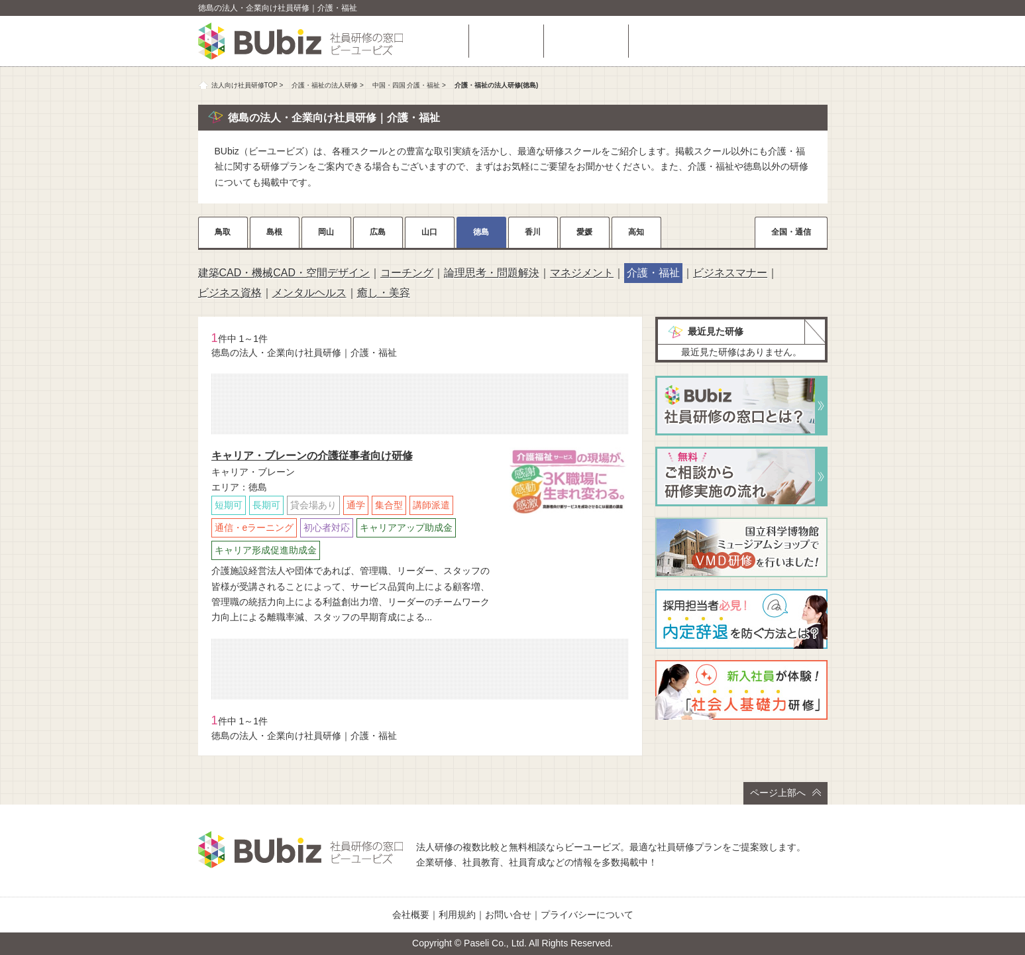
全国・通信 (791, 232)
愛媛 (584, 232)
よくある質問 (585, 41)
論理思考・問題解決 (491, 272)
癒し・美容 (383, 292)
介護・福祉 (653, 272)
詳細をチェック (569, 532)
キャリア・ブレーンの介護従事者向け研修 (312, 455)
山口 (429, 232)
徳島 (481, 232)
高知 (636, 232)
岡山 (326, 232)
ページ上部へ (785, 792)
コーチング (406, 272)
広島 (378, 232)
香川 (533, 232)
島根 (274, 232)
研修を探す (506, 41)
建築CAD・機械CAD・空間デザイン (284, 272)
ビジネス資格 (230, 292)
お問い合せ (508, 914)
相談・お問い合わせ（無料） (731, 41)
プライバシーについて (587, 914)
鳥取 (223, 232)
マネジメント (582, 272)
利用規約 (457, 914)
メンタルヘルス (309, 292)
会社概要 (410, 914)
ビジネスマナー (730, 272)
